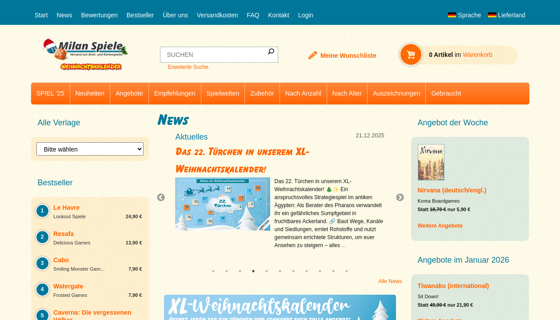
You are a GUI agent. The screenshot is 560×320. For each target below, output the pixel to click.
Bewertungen (99, 15)
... (343, 245)
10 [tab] (333, 271)
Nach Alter (347, 93)
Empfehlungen (175, 93)
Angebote (129, 93)
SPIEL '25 (50, 93)
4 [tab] (253, 271)
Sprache (464, 15)
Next (396, 197)
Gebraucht (446, 93)
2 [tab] (226, 271)
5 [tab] (266, 271)
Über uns (175, 15)
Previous (163, 197)
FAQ (253, 15)
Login (305, 15)
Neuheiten (90, 93)
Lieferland (506, 15)
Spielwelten (223, 93)
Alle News (390, 281)
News (64, 15)
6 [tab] (280, 271)
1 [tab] (213, 271)
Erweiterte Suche (188, 67)
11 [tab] (346, 271)
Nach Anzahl (303, 93)
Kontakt (278, 15)
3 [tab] (240, 271)
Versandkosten (217, 15)
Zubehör (262, 93)
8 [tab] (306, 271)
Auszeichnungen (396, 93)
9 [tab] (320, 271)
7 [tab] (293, 271)
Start (41, 15)
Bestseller (140, 15)
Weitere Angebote (440, 226)
